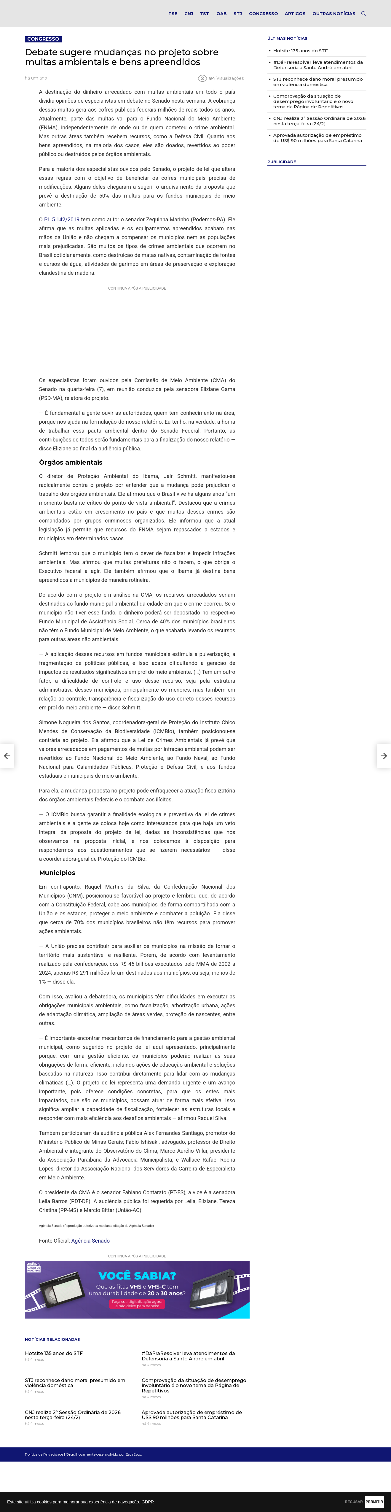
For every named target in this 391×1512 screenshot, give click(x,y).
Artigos (295, 16)
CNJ (188, 16)
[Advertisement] (137, 336)
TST (204, 16)
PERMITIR (365, 1502)
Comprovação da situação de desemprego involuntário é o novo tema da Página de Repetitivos (194, 1392)
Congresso (263, 16)
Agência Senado (90, 1246)
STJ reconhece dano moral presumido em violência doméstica (75, 1389)
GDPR (147, 1502)
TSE (172, 16)
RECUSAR (325, 1502)
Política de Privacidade (44, 1460)
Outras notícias (333, 16)
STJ (238, 16)
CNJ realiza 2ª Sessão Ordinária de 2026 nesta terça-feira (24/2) (73, 1421)
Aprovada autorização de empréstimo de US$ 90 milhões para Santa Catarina (192, 1421)
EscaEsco (133, 1460)
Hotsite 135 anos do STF (54, 1359)
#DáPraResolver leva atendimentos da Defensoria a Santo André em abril (188, 1362)
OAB (221, 16)
